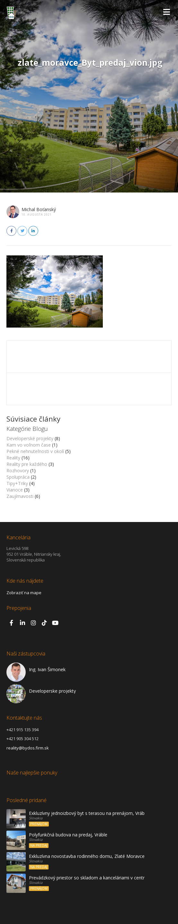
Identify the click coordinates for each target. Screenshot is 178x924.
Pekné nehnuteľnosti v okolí (35, 451)
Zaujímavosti (19, 496)
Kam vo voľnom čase (28, 445)
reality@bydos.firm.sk (27, 748)
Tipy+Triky (17, 483)
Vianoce (14, 490)
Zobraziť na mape (23, 592)
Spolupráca (18, 477)
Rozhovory (17, 470)
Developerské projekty (29, 438)
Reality (13, 458)
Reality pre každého (26, 464)
